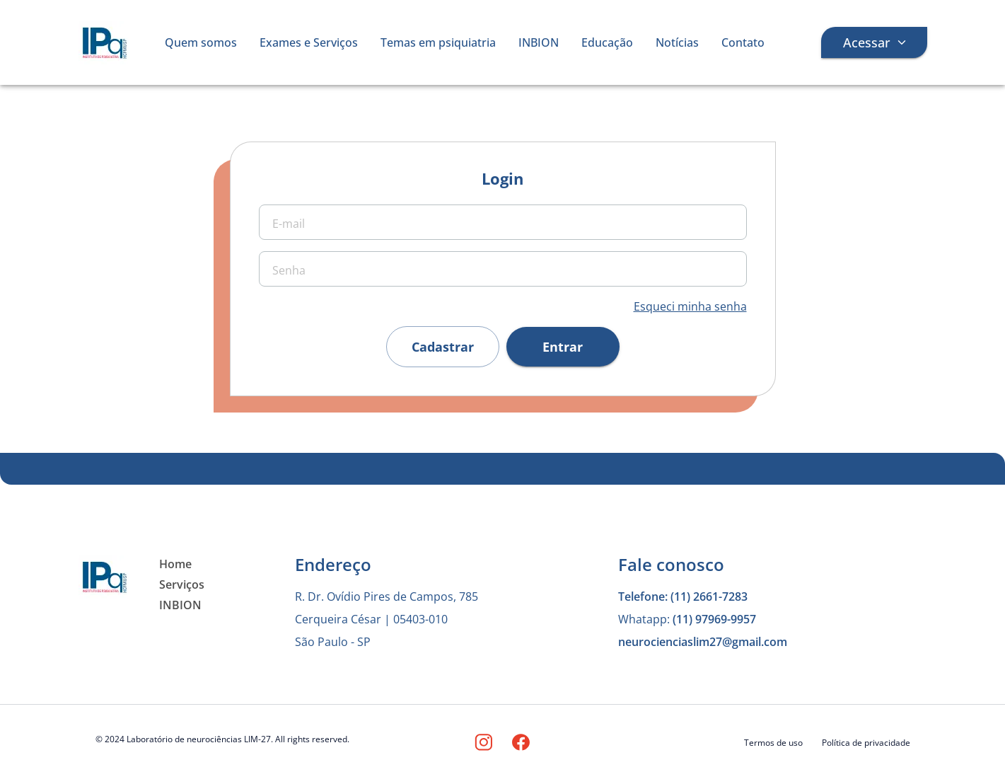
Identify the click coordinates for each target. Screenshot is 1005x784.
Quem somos (200, 42)
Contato (743, 42)
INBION (538, 42)
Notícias (677, 42)
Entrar (563, 347)
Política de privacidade (866, 743)
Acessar (874, 42)
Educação (607, 42)
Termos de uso (773, 743)
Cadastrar (443, 347)
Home (175, 564)
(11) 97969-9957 (714, 619)
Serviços (181, 584)
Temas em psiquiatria (438, 42)
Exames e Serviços (308, 42)
